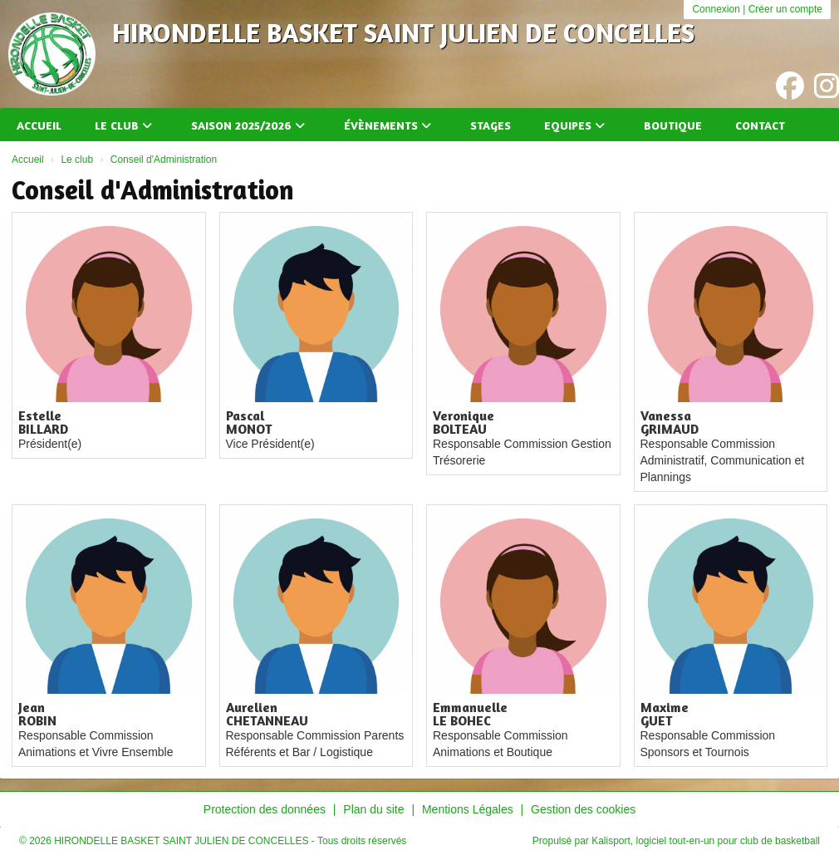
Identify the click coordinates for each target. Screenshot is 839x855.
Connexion (715, 9)
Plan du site (373, 809)
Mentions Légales (467, 809)
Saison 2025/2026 (248, 125)
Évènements (387, 125)
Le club (123, 125)
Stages (490, 125)
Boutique (673, 125)
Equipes (574, 125)
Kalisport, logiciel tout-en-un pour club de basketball (705, 841)
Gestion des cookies (583, 809)
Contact (760, 125)
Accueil (39, 125)
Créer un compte (785, 9)
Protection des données (265, 809)
